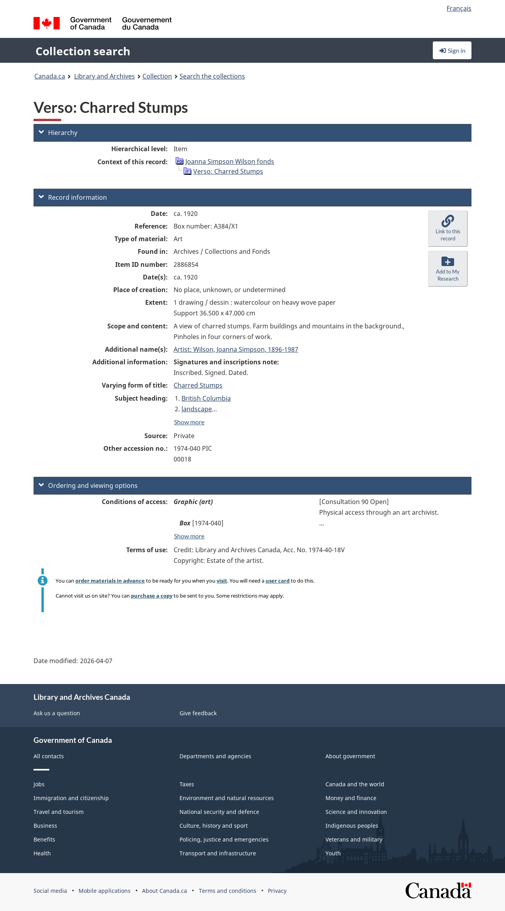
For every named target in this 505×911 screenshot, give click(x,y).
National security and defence (219, 811)
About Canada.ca (164, 890)
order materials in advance (110, 580)
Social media (50, 890)
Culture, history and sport (214, 825)
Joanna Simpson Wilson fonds (229, 161)
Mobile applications (105, 890)
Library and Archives (104, 76)
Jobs (39, 784)
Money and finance (350, 798)
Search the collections (212, 76)
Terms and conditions (227, 890)
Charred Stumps (198, 385)
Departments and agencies (215, 756)
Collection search (83, 50)
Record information (73, 197)
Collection (157, 76)
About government (350, 756)
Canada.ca (49, 76)
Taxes (187, 784)
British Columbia (206, 398)
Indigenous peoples (351, 825)
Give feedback (198, 713)
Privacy (277, 890)
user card (278, 580)
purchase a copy (151, 595)
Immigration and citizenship (71, 798)
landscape (196, 409)
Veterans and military (353, 839)
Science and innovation (356, 811)
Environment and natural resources (227, 798)
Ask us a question (57, 713)
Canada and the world (354, 784)
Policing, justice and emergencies (224, 839)
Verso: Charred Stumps (228, 171)
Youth (333, 853)
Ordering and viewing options (88, 485)
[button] (448, 228)
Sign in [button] (452, 50)
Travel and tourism (59, 811)
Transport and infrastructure (218, 853)
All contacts (49, 756)
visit (222, 580)
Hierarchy (58, 132)
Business (45, 825)
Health (42, 853)
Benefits (44, 839)
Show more (189, 422)
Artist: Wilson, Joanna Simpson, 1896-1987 (236, 349)
